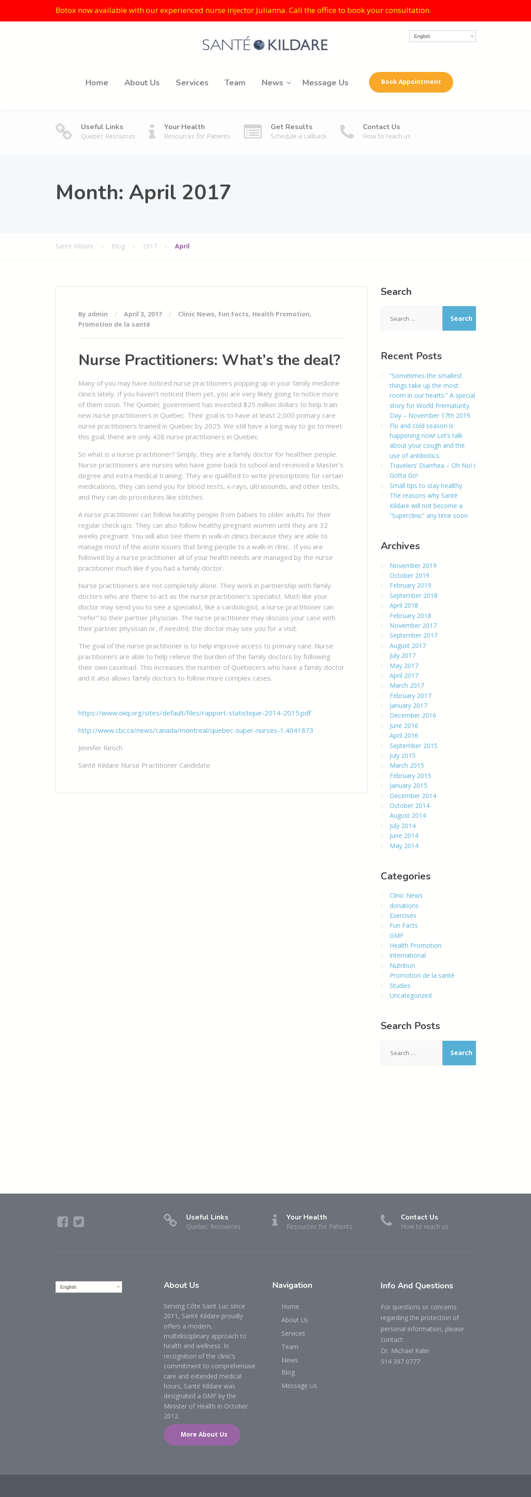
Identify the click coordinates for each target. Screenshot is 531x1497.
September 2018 (414, 595)
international (408, 955)
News (272, 82)
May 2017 (404, 665)
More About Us (203, 1434)
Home (96, 82)
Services (192, 82)
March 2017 (407, 685)
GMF (397, 935)
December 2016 (413, 715)
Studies (400, 985)
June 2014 (404, 835)
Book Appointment (411, 82)
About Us (142, 82)
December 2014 (413, 795)
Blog (288, 1372)
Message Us (325, 82)
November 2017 (413, 625)
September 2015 (414, 745)
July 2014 (403, 825)
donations (404, 905)
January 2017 (408, 705)
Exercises (403, 915)
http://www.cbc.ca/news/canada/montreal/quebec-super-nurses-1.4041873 (196, 730)
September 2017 (414, 635)
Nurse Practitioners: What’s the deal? (209, 360)
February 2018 (410, 615)
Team (235, 82)
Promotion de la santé (114, 324)
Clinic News (196, 314)
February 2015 (410, 775)
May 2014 (404, 845)
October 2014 (409, 805)
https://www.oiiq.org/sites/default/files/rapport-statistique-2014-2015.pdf (194, 712)
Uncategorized (411, 995)
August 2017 (408, 645)
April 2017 (404, 675)
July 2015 (403, 755)
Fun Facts (233, 314)
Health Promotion (281, 314)
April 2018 (404, 605)
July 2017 (403, 655)
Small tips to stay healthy (426, 485)
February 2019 (410, 585)
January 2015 (408, 785)
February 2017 (410, 695)
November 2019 (413, 565)
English (422, 36)
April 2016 (404, 735)
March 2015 (407, 765)
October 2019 (409, 575)
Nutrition (402, 965)
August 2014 (408, 815)
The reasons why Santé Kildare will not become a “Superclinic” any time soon (429, 505)
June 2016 (404, 725)
